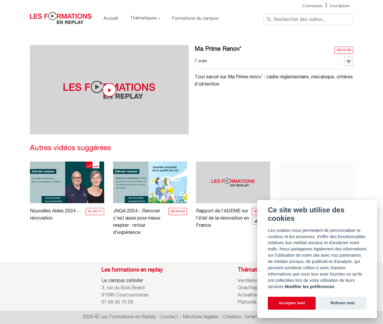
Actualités (248, 295)
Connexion (312, 5)
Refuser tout (343, 303)
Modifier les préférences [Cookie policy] (310, 286)
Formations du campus (195, 18)
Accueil (111, 18)
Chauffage (249, 288)
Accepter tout (292, 303)
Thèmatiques (145, 18)
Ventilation (249, 281)
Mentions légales (200, 317)
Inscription (340, 5)
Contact (169, 317)
